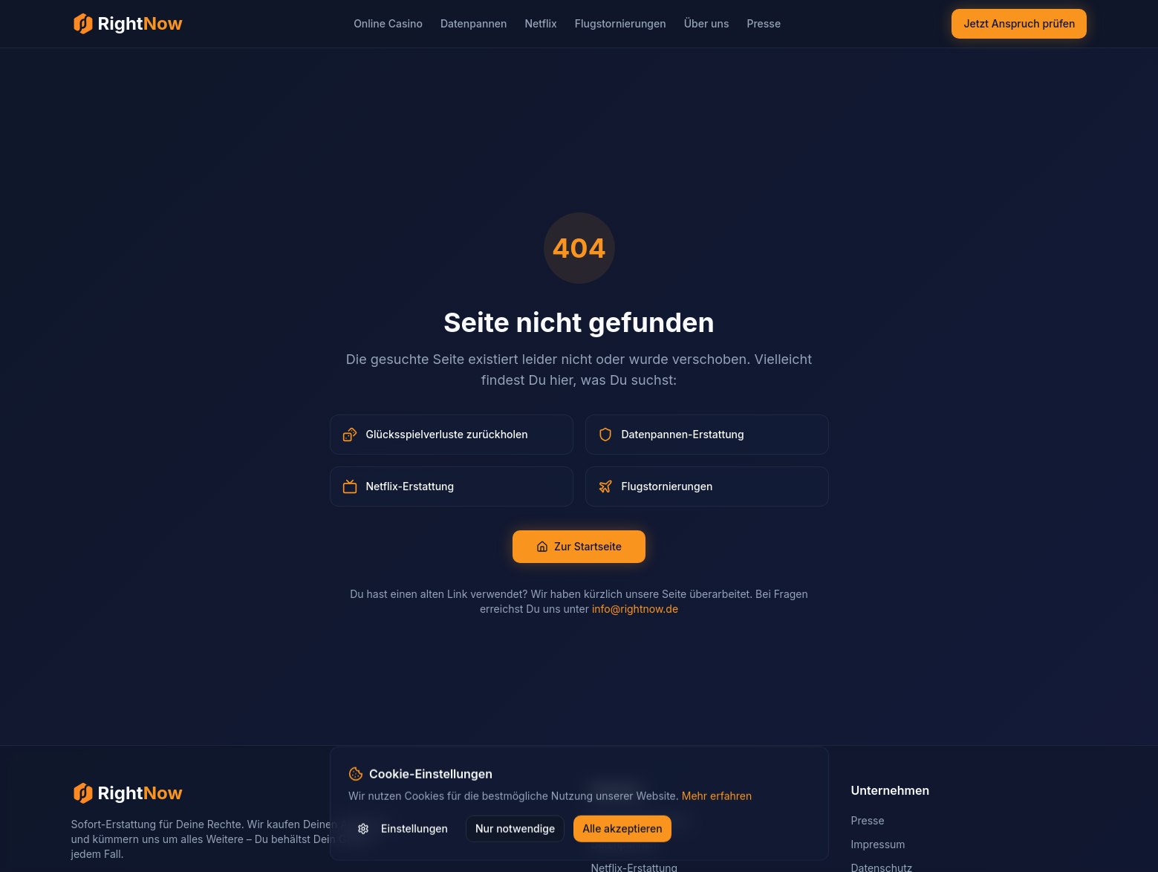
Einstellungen (402, 830)
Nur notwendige (515, 830)
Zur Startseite (579, 546)
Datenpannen (473, 23)
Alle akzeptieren (622, 830)
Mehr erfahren (716, 798)
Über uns (706, 23)
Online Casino (388, 23)
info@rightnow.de (635, 608)
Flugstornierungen (620, 23)
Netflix (540, 23)
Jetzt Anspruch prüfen (1019, 23)
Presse (763, 23)
